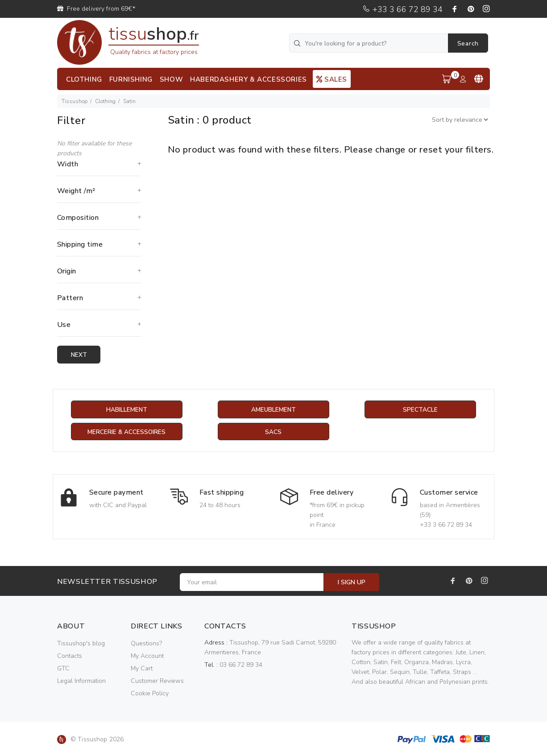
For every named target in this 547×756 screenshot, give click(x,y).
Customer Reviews (157, 681)
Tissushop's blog (81, 644)
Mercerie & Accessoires (126, 432)
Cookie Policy (150, 694)
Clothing (105, 101)
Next (79, 355)
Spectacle (420, 409)
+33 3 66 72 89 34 (402, 9)
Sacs (273, 432)
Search (468, 43)
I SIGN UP (351, 582)
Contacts (69, 656)
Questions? (146, 644)
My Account (147, 656)
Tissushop (74, 101)
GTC (63, 669)
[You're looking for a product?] (369, 43)
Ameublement (273, 409)
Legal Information (81, 681)
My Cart (142, 669)
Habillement (126, 409)
